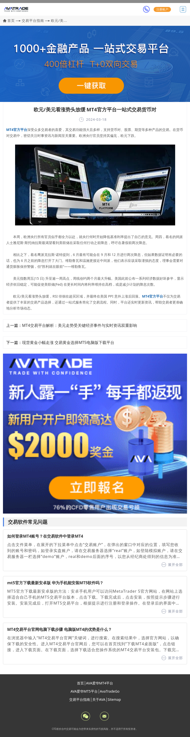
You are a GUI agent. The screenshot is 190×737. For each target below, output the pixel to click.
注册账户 (162, 9)
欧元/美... (59, 20)
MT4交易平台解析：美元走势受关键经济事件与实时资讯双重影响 (79, 325)
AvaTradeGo (110, 691)
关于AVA (98, 699)
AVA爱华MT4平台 (99, 683)
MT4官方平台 (16, 129)
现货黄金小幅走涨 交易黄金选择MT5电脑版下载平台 (68, 342)
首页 (11, 20)
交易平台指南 (33, 20)
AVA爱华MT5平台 (84, 691)
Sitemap (114, 699)
